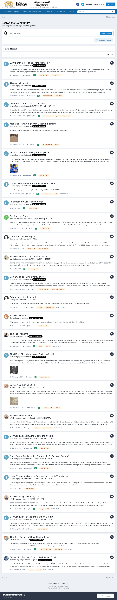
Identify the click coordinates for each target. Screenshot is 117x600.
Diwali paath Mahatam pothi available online (32, 183)
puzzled (13, 259)
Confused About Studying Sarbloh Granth (31, 516)
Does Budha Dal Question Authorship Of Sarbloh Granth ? (39, 456)
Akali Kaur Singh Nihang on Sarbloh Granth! (32, 354)
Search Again (106, 33)
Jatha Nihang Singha (17, 560)
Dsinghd (13, 318)
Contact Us (65, 583)
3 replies (27, 75)
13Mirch (12, 336)
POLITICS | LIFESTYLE (36, 387)
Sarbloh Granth (18, 315)
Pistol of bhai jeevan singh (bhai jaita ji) (29, 152)
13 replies (31, 116)
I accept (105, 596)
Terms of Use (7, 597)
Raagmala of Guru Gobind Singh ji (27, 201)
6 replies (30, 144)
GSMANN (13, 539)
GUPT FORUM (32, 239)
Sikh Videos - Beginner (11, 11)
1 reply (29, 228)
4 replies (31, 95)
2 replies (32, 289)
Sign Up (110, 4)
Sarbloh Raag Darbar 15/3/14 (25, 496)
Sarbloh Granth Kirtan (21, 415)
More (71, 11)
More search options (103, 40)
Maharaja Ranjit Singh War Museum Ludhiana (33, 123)
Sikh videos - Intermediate (32, 11)
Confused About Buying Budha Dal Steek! (31, 436)
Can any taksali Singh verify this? (27, 277)
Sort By (110, 54)
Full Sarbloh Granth (20, 216)
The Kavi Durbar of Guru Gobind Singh (30, 537)
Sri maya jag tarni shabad (23, 297)
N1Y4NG (13, 387)
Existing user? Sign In (95, 4)
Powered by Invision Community (58, 588)
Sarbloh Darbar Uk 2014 (22, 385)
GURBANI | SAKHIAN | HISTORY (43, 106)
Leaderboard (60, 11)
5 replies (30, 194)
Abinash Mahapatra (20, 83)
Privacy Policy (54, 583)
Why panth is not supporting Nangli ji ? (30, 63)
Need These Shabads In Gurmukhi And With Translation (39, 476)
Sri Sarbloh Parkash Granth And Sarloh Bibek (33, 557)
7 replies (27, 175)
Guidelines (48, 11)
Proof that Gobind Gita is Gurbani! (27, 103)
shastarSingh (14, 65)
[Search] (91, 11)
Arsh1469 (13, 219)
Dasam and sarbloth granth (24, 236)
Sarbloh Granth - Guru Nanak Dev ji (28, 256)
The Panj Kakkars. (19, 333)
